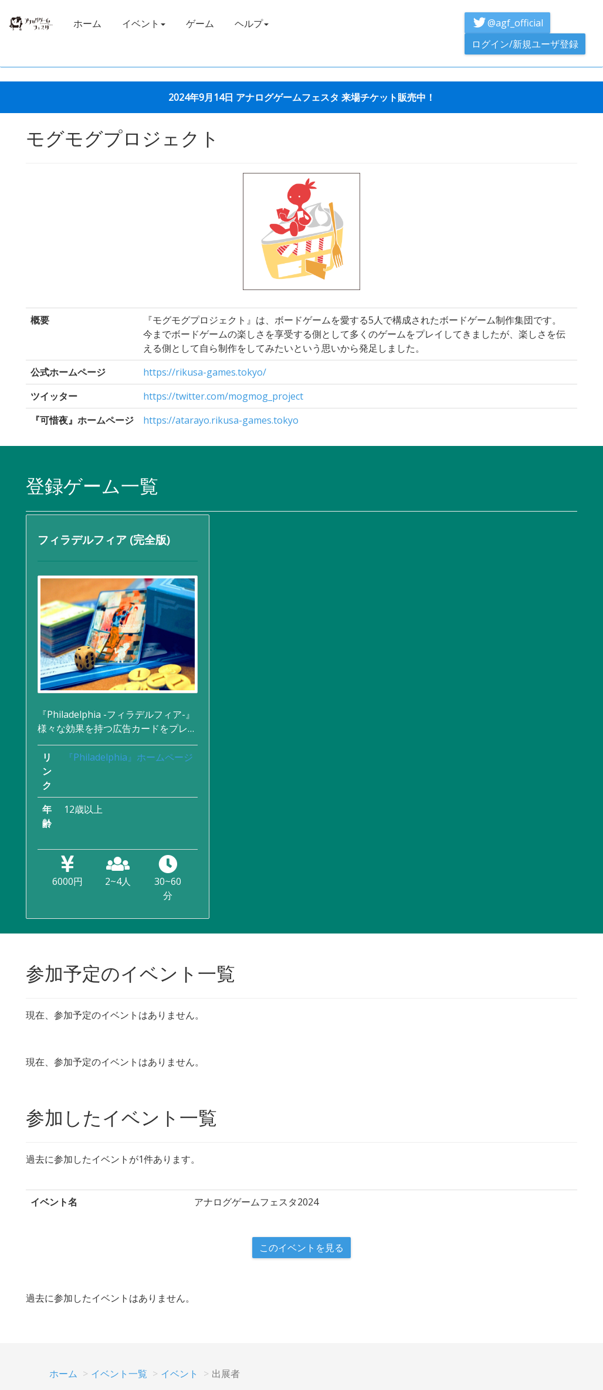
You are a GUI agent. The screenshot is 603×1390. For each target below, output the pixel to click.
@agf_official (507, 22)
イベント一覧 (119, 1373)
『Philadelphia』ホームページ (128, 757)
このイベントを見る (301, 1247)
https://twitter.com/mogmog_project (223, 396)
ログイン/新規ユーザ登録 (525, 44)
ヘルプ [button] (252, 23)
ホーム (87, 23)
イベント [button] (143, 23)
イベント (179, 1373)
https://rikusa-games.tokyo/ (204, 372)
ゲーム (200, 23)
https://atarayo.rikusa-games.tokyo (221, 420)
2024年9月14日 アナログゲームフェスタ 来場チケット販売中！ (301, 97)
